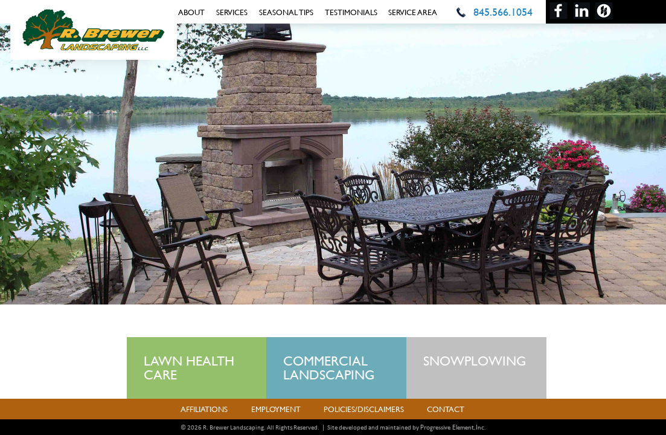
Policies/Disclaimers (364, 409)
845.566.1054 (503, 12)
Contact (445, 409)
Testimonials (351, 12)
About (191, 12)
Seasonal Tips (286, 12)
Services (232, 12)
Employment (276, 409)
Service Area (412, 12)
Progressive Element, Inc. (452, 427)
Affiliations (204, 409)
